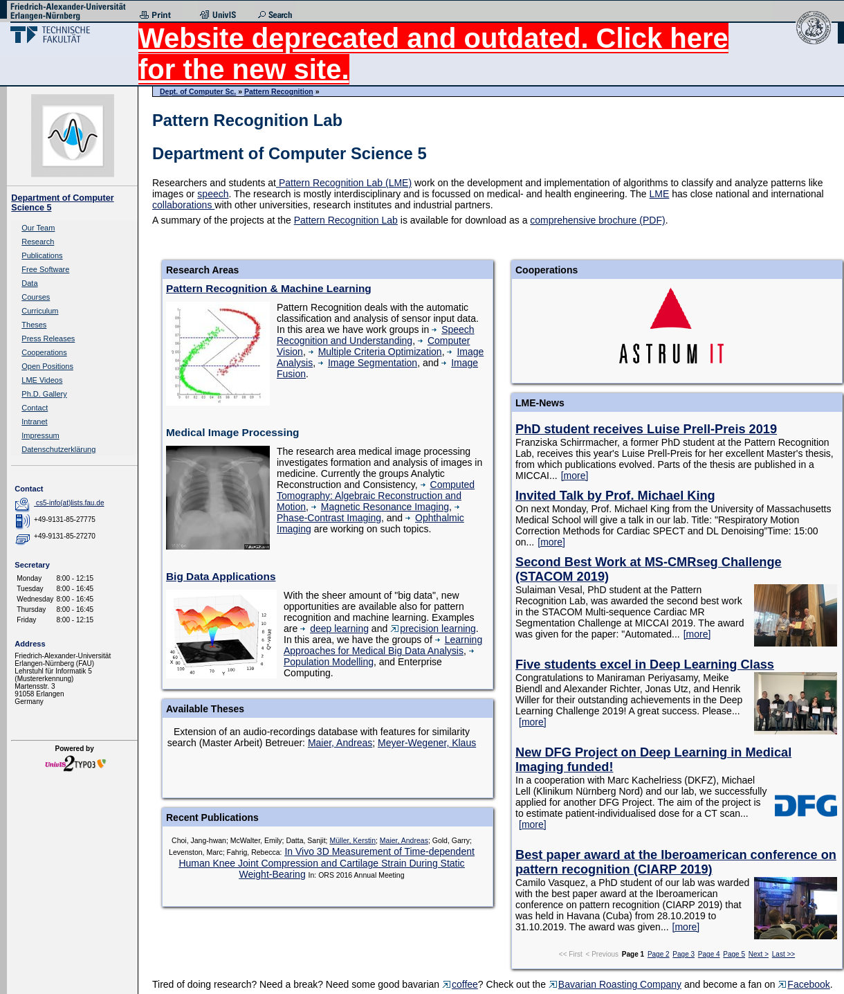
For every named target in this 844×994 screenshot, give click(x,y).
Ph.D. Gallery (43, 394)
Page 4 (709, 954)
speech (212, 193)
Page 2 (659, 954)
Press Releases (48, 338)
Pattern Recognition (278, 91)
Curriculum (39, 311)
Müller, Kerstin (352, 840)
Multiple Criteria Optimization (375, 351)
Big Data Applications (220, 576)
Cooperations (43, 352)
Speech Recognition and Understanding (376, 335)
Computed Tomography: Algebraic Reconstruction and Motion (376, 495)
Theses (33, 324)
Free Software (45, 269)
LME (660, 193)
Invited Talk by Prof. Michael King (615, 496)
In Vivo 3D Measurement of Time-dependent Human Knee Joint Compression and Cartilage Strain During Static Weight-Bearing (326, 863)
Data (29, 283)
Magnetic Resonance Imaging (380, 506)
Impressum (40, 435)
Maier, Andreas (340, 742)
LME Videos (41, 380)
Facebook (803, 984)
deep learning (334, 628)
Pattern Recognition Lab (346, 220)
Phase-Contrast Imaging (370, 513)
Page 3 (683, 954)
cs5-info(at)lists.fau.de (70, 503)
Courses (35, 297)
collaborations (183, 204)
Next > (759, 954)
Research (37, 241)
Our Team (38, 228)
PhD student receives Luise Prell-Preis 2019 (646, 429)
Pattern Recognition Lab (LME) (344, 182)
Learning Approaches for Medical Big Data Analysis (383, 645)
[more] (575, 475)
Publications (41, 255)
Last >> (783, 954)
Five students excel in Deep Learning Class (644, 664)
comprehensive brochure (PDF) (597, 220)
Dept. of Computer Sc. (198, 91)
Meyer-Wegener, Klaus (427, 742)
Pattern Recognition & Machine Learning (268, 288)
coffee (460, 984)
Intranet (34, 421)
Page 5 (734, 954)
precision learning (433, 628)
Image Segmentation (367, 362)
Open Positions (47, 366)
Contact (34, 408)
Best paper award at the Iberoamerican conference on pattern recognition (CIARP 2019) (675, 862)
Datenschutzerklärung (58, 449)
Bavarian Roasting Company (615, 984)
